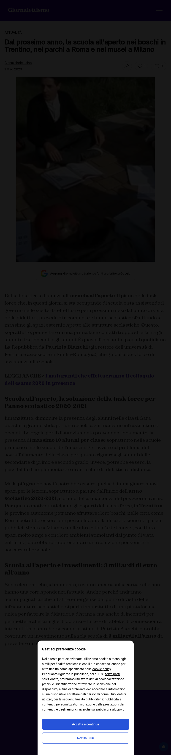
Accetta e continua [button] (85, 724)
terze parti (112, 674)
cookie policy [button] (101, 669)
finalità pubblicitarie (89, 699)
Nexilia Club (85, 738)
